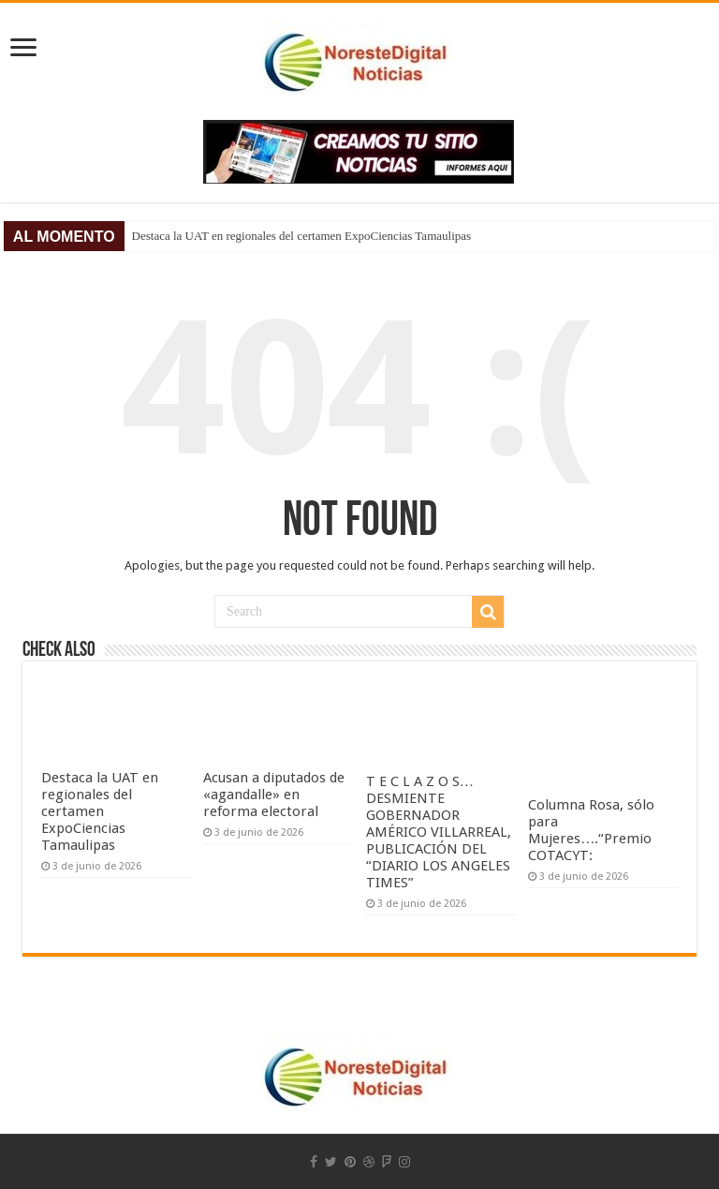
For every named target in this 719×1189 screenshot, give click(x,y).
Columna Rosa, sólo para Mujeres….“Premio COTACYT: (591, 830)
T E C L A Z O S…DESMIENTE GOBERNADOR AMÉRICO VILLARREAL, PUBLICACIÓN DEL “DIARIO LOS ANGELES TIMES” (438, 832)
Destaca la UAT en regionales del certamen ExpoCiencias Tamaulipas (301, 236)
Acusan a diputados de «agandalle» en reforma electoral (274, 794)
